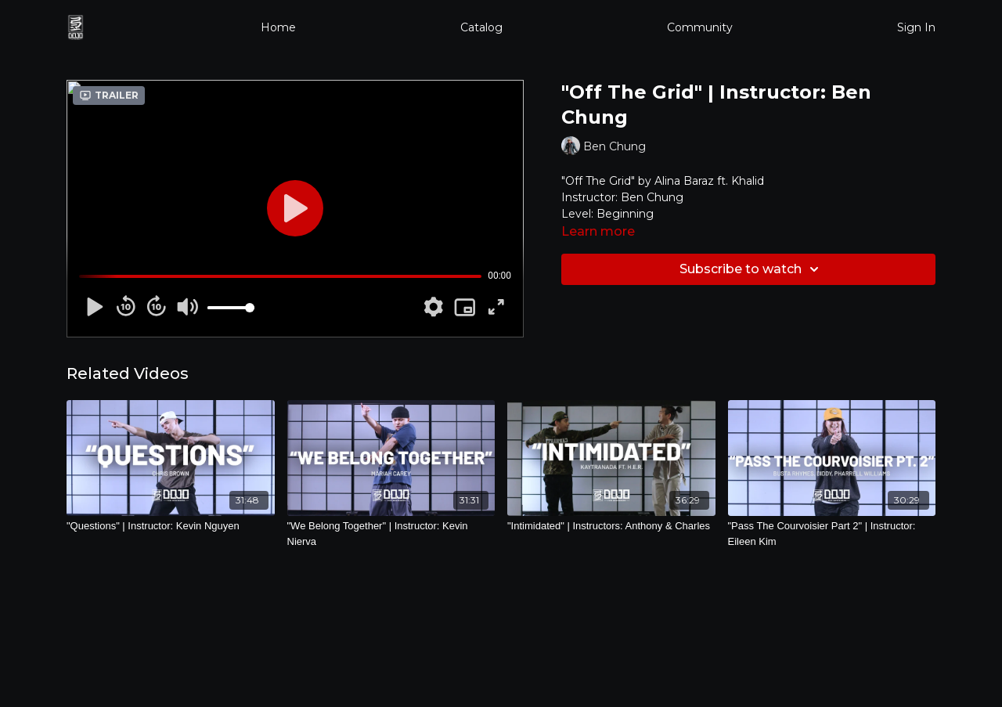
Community (700, 27)
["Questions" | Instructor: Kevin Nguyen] (171, 526)
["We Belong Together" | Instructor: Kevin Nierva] (391, 533)
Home (278, 27)
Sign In (916, 27)
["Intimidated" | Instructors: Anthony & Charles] (611, 526)
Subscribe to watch (751, 269)
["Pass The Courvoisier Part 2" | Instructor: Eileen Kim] (832, 533)
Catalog (481, 27)
